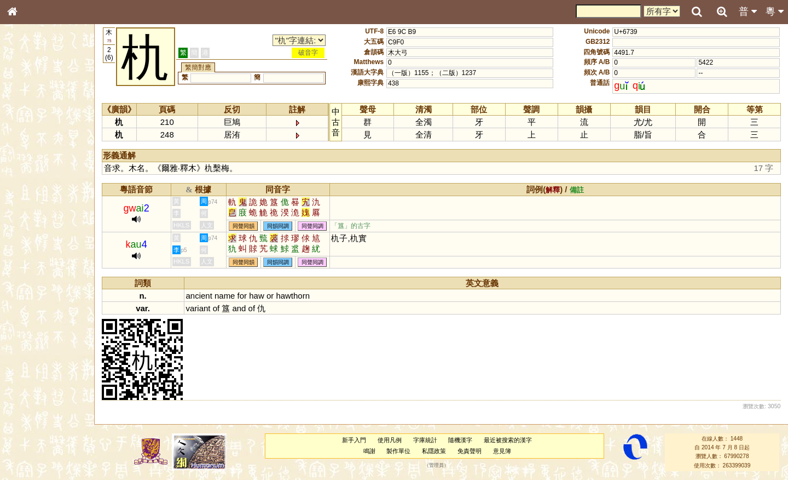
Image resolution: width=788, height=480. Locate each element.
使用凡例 (390, 440)
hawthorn (293, 295)
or (270, 295)
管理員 (436, 465)
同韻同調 (278, 226)
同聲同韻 (243, 226)
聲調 (52, 294)
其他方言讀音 (33, 314)
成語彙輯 (27, 365)
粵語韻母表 (30, 239)
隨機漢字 (460, 440)
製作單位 (398, 451)
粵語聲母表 (30, 228)
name (225, 295)
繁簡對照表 (30, 375)
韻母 (37, 294)
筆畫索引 (27, 157)
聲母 (21, 294)
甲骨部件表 (30, 168)
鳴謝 (369, 451)
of (216, 308)
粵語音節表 (30, 218)
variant (198, 308)
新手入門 (354, 440)
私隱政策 (434, 451)
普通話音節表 (33, 304)
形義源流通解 (33, 189)
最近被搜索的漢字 (508, 440)
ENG (48, 121)
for (242, 295)
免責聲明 (469, 451)
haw (256, 295)
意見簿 (502, 451)
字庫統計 (425, 440)
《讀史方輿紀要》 (40, 354)
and (239, 308)
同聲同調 (312, 226)
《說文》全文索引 (40, 344)
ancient (199, 295)
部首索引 (27, 147)
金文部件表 (30, 178)
